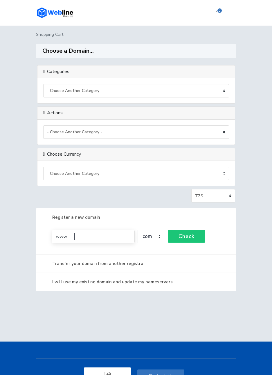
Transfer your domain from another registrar (94, 263)
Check (186, 236)
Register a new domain (71, 217)
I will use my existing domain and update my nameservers (108, 282)
